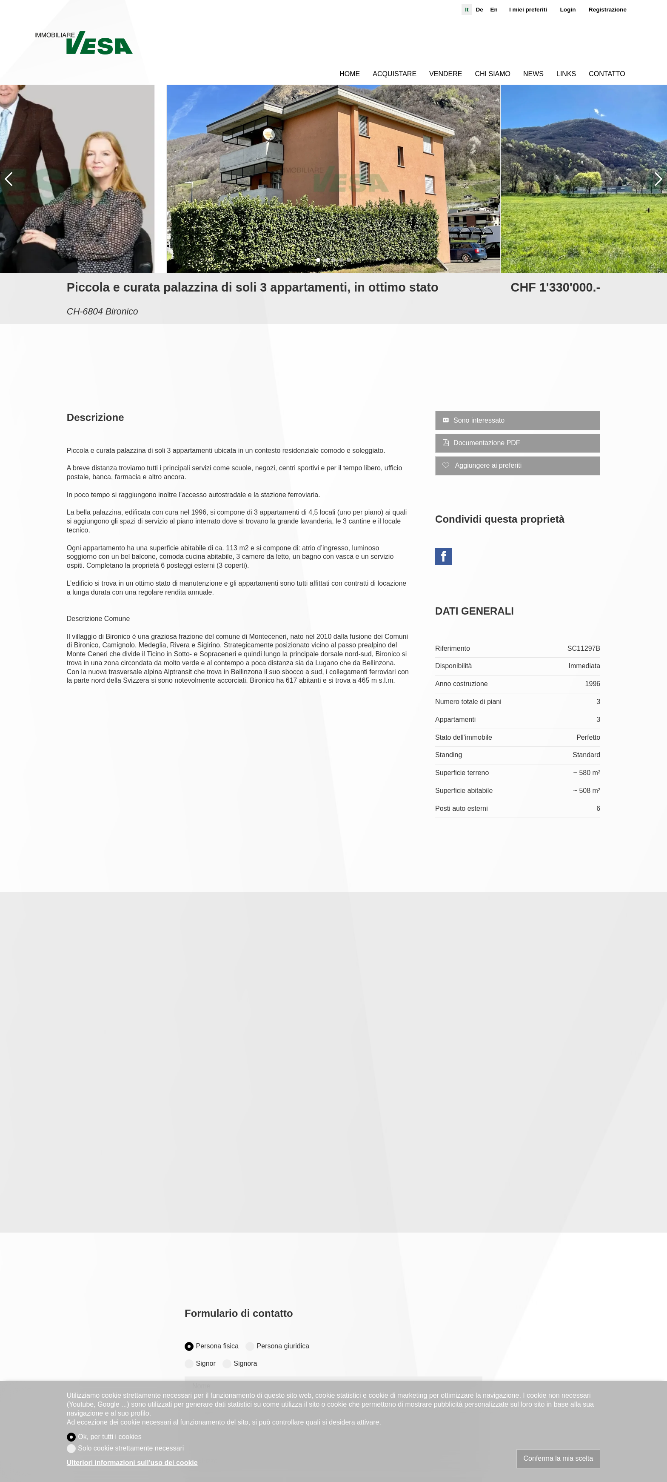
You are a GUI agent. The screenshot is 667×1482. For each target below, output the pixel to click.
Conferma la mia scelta (558, 1458)
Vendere (445, 73)
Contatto (607, 73)
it (466, 9)
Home (349, 73)
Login (568, 9)
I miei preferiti (528, 9)
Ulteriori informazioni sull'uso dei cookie (132, 1462)
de (479, 9)
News (533, 73)
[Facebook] (443, 557)
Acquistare (394, 73)
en (494, 9)
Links (566, 73)
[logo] (83, 42)
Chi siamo (492, 73)
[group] (333, 179)
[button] (8, 179)
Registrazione (608, 9)
